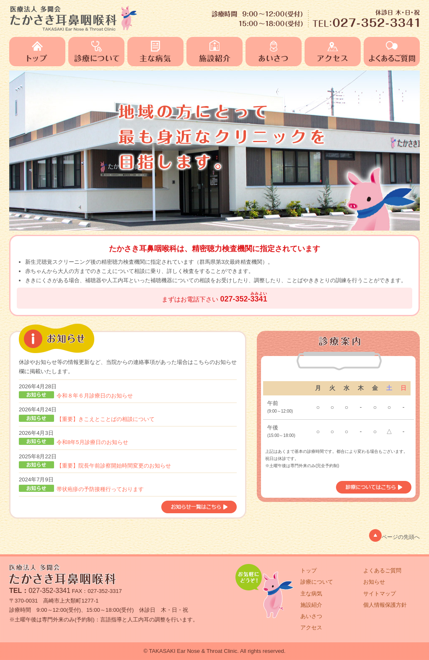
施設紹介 (216, 51)
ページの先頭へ (394, 535)
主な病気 (156, 51)
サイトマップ (379, 593)
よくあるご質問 (392, 51)
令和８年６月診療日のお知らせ (95, 395)
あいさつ (275, 51)
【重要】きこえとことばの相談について (106, 419)
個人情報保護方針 (385, 605)
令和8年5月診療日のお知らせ (92, 442)
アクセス (334, 51)
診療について (97, 51)
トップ (38, 51)
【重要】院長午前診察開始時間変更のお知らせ (114, 466)
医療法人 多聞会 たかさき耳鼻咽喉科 (73, 18)
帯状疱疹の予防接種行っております (100, 489)
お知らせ (374, 582)
